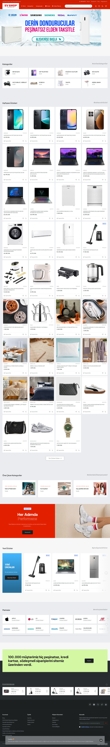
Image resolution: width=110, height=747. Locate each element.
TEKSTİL (68, 82)
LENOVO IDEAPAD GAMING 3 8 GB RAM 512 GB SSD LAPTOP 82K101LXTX (68, 173)
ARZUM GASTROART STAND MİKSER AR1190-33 (41, 289)
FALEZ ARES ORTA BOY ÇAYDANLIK (38, 327)
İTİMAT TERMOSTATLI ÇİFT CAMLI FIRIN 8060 (15, 689)
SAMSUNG (6, 133)
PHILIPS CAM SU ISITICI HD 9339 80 (92, 288)
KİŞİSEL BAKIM (96, 82)
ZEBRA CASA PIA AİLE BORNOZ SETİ (92, 366)
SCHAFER (6, 363)
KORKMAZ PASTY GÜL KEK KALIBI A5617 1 (14, 327)
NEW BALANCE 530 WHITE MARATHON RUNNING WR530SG (39, 444)
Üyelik (29, 714)
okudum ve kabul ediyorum (91, 727)
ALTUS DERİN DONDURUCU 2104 (65, 211)
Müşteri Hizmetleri (57, 714)
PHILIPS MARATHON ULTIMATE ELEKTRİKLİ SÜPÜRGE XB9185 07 (63, 689)
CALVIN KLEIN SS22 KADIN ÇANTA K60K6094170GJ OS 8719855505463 (66, 405)
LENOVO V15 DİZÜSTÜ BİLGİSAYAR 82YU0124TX (38, 173)
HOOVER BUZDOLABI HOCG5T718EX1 (91, 583)
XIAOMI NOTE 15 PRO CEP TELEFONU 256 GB (94, 135)
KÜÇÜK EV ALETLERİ (71, 72)
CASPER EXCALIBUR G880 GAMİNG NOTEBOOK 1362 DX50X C (39, 212)
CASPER (62, 618)
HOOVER (83, 580)
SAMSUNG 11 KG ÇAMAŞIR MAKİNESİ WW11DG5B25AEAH (13, 250)
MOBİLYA (41, 82)
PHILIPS (84, 247)
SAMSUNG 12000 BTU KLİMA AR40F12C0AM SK (41, 250)
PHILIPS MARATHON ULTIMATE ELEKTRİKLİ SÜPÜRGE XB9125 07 (39, 689)
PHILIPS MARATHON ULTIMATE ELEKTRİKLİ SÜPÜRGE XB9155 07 (87, 689)
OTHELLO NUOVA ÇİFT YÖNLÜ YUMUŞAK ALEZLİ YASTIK (67, 366)
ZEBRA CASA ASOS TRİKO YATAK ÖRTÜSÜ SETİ (41, 404)
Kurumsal (5, 714)
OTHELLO (59, 363)
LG (36, 618)
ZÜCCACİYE (95, 72)
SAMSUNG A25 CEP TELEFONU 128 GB (66, 135)
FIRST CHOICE (7, 402)
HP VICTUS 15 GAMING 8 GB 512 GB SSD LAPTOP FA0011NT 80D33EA (13, 212)
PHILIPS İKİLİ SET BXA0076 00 (90, 250)
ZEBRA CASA (32, 363)
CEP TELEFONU (43, 72)
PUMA (84, 402)
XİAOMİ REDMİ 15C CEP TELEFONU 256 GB (40, 135)
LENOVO (32, 170)
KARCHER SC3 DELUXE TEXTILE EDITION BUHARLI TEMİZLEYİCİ (13, 289)
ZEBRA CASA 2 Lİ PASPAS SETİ (37, 366)
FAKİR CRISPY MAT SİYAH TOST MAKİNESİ (67, 288)
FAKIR (58, 286)
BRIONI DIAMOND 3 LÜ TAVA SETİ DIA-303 (67, 327)
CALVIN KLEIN (59, 402)
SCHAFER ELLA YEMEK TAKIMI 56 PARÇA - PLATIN (14, 366)
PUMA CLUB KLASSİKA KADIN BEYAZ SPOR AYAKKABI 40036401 (93, 405)
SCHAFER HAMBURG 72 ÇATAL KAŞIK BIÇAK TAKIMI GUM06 (94, 328)
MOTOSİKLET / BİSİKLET (20, 82)
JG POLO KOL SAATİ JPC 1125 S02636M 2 (66, 443)
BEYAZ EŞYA (16, 72)
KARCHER (6, 286)
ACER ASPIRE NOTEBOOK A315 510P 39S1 (63, 583)
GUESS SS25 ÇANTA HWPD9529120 (12, 443)
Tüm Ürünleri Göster (54, 458)
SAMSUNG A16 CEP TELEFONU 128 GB (13, 135)
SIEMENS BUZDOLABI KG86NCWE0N (66, 250)
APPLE (14, 618)
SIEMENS (58, 247)
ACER (54, 580)
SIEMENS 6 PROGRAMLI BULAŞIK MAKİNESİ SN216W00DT (94, 212)
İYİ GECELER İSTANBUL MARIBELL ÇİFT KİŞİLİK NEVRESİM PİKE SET (15, 405)
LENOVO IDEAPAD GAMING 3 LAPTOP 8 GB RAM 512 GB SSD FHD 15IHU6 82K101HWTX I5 (94, 173)
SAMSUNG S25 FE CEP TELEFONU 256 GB (14, 172)
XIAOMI (31, 133)
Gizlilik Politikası (89, 741)
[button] (2, 43)
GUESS (85, 618)
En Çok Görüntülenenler (8, 684)
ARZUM (31, 286)
